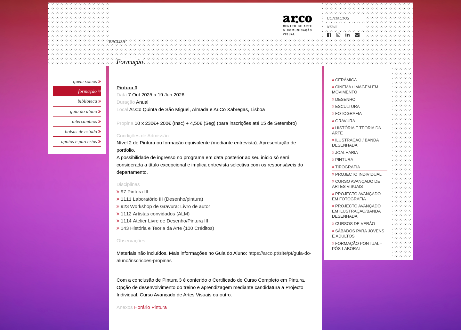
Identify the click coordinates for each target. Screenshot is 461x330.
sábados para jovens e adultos (358, 233)
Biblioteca (87, 101)
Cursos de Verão (355, 223)
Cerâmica (346, 79)
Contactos (338, 18)
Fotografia (348, 113)
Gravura (345, 120)
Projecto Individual (358, 174)
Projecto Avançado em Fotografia (356, 196)
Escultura (347, 106)
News (332, 27)
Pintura (344, 159)
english (117, 41)
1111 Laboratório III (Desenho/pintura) (162, 199)
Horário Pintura (150, 307)
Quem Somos (85, 81)
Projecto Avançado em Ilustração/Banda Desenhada (356, 211)
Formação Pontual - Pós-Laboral (357, 246)
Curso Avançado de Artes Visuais (356, 184)
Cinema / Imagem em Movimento (355, 89)
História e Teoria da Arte (356, 130)
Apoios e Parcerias (79, 141)
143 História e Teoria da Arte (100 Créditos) (167, 228)
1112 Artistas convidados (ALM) (155, 213)
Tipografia (347, 167)
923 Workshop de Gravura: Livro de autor (165, 206)
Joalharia (346, 152)
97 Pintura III (134, 191)
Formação (88, 91)
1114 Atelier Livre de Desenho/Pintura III (164, 220)
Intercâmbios (85, 121)
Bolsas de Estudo (81, 131)
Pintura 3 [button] (127, 87)
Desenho (345, 99)
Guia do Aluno (83, 111)
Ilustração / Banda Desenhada (355, 143)
